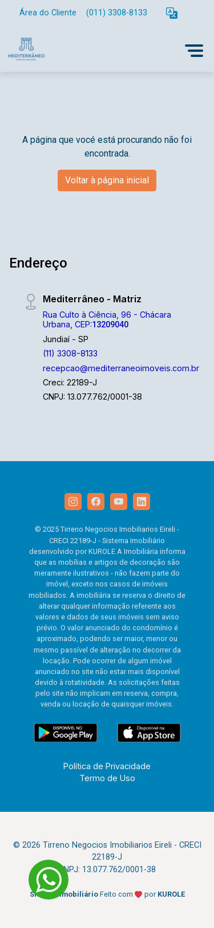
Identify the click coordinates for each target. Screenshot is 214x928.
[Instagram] (73, 501)
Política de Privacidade (107, 766)
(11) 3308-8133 (70, 353)
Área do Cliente (47, 13)
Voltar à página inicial (107, 180)
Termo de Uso (107, 778)
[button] (172, 13)
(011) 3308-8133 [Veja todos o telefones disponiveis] (116, 13)
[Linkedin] (141, 501)
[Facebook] (95, 501)
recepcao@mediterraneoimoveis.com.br (121, 368)
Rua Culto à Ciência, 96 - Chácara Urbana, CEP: (107, 319)
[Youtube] (118, 501)
